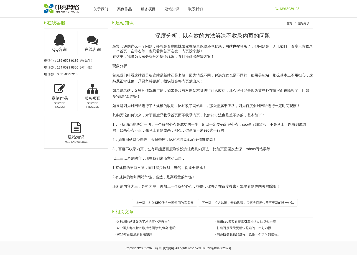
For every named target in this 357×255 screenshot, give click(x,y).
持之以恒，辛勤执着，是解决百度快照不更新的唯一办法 (254, 202)
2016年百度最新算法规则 (134, 234)
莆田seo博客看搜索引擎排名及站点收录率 (246, 221)
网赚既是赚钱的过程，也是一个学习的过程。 (248, 234)
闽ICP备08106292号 (217, 248)
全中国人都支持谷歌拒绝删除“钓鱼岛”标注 (146, 228)
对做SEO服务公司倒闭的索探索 (171, 202)
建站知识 (303, 23)
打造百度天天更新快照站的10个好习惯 (244, 228)
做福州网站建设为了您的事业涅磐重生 (144, 221)
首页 (289, 23)
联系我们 (195, 9)
